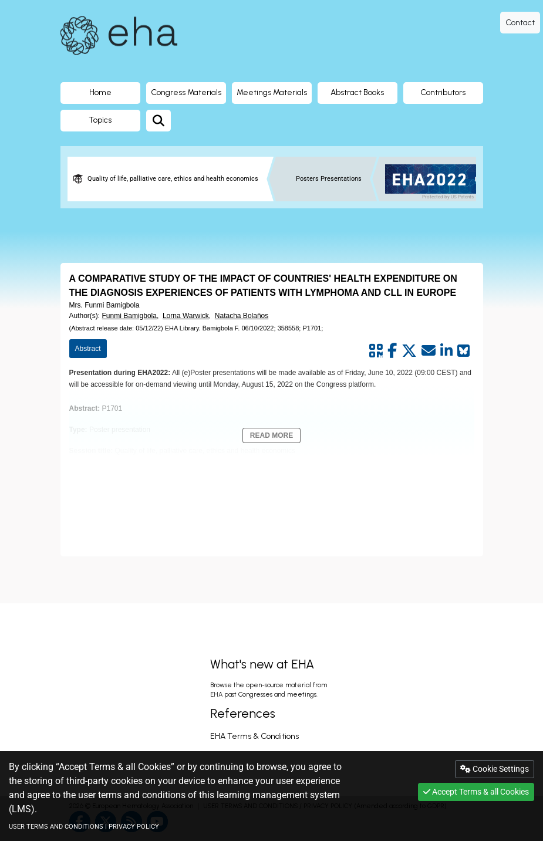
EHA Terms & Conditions (254, 736)
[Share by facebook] (392, 351)
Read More (271, 435)
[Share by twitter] (409, 351)
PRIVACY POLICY (134, 826)
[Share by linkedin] (446, 351)
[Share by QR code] (376, 351)
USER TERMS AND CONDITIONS (56, 826)
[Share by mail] (428, 351)
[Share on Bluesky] (463, 351)
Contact (520, 23)
